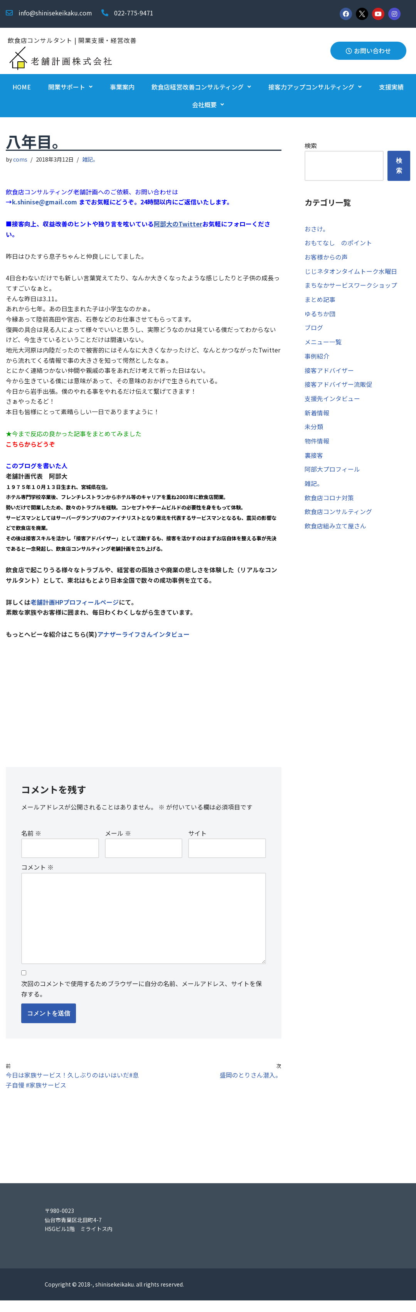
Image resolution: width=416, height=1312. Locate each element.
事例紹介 (317, 358)
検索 (311, 145)
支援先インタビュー (332, 401)
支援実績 (391, 86)
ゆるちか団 (320, 315)
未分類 (314, 429)
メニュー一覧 (323, 343)
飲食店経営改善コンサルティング (201, 86)
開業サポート (70, 86)
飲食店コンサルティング (338, 515)
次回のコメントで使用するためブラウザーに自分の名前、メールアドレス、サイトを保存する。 (141, 999)
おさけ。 (317, 229)
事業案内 (122, 86)
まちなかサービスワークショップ (351, 286)
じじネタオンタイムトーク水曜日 (351, 272)
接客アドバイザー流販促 (338, 386)
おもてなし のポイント (338, 243)
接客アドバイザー (329, 372)
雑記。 (91, 159)
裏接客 (314, 458)
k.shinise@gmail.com (45, 202)
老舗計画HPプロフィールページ (74, 609)
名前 (31, 842)
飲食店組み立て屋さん (335, 530)
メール (118, 842)
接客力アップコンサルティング (315, 86)
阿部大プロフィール (332, 472)
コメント (37, 876)
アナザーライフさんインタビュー (143, 641)
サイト (197, 842)
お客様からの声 (326, 257)
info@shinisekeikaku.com (55, 12)
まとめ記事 (320, 300)
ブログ (314, 329)
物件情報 (317, 444)
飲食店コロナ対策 (329, 501)
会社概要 (208, 104)
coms (20, 159)
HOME (21, 86)
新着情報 (317, 415)
